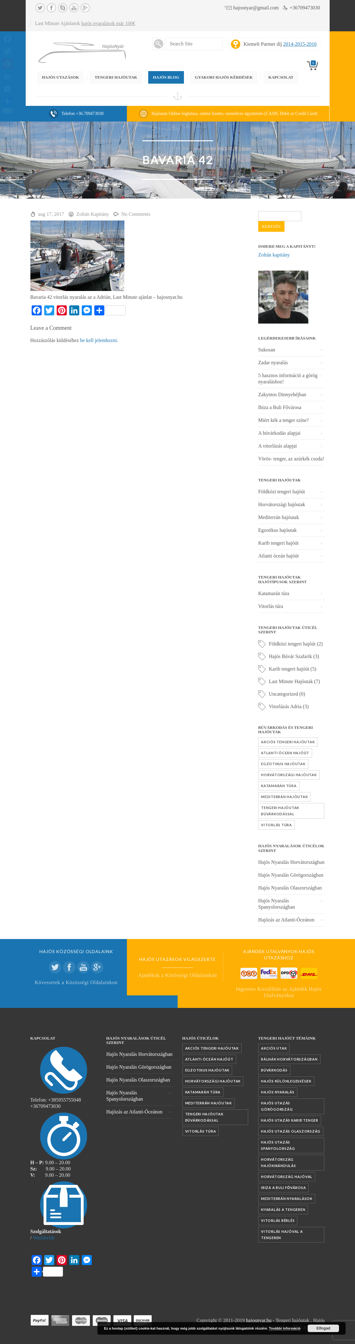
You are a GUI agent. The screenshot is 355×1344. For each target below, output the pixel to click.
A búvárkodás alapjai (279, 433)
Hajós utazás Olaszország (291, 1131)
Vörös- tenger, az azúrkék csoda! (291, 458)
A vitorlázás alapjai (277, 446)
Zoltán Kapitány (92, 214)
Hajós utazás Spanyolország (278, 1145)
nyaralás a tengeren (283, 1209)
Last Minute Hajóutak (291, 681)
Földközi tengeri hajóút (281, 491)
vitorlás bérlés (278, 1220)
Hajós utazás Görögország (277, 1106)
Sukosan (266, 349)
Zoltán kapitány (274, 254)
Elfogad (323, 1328)
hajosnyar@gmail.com (256, 7)
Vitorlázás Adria (285, 706)
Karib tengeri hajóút (278, 543)
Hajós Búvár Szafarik (290, 656)
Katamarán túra (273, 593)
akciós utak (274, 1048)
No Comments (135, 214)
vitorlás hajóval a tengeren (282, 1234)
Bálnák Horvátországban (289, 1059)
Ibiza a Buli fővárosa (283, 1188)
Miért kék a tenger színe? (283, 420)
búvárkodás (274, 1070)
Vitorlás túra (270, 606)
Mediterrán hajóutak (278, 517)
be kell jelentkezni (98, 340)
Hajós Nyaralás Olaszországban (290, 887)
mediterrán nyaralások (286, 1198)
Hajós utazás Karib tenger (289, 1120)
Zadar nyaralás (273, 362)
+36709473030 (305, 7)
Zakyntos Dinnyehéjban (282, 394)
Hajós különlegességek (286, 1081)
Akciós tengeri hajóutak (288, 742)
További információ (284, 1328)
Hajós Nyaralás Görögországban (290, 875)
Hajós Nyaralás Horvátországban (291, 862)
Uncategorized (283, 694)
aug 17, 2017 (51, 214)
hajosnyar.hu (258, 1320)
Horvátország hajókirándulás (278, 1162)
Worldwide (44, 1237)
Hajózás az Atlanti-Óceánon (286, 919)
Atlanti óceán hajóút (278, 555)
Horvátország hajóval (286, 1177)
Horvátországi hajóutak (281, 504)
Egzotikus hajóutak (277, 530)
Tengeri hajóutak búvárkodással (280, 811)
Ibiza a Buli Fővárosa (279, 407)
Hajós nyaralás (278, 1092)
